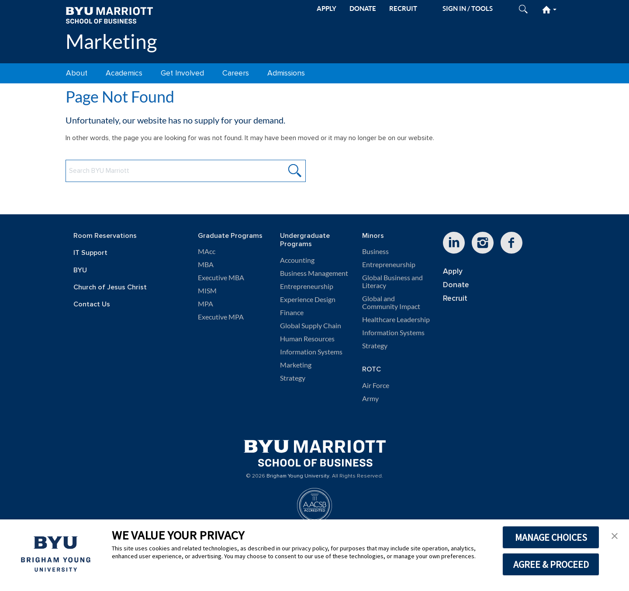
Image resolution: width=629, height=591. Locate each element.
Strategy (292, 378)
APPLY (326, 8)
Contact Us (91, 304)
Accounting (297, 260)
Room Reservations (105, 236)
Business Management (314, 273)
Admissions (286, 73)
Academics (124, 73)
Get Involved (182, 73)
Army (370, 398)
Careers (235, 73)
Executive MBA (221, 278)
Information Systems (311, 352)
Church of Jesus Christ (110, 287)
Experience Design (307, 299)
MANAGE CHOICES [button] (551, 537)
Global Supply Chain (310, 326)
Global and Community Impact (391, 302)
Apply (453, 271)
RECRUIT (403, 8)
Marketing (111, 41)
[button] (614, 535)
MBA (206, 264)
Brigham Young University (297, 476)
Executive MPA (221, 317)
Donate (456, 284)
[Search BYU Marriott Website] (186, 171)
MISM (207, 291)
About (76, 73)
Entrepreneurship (306, 286)
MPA (205, 304)
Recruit (455, 298)
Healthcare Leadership (396, 319)
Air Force (375, 385)
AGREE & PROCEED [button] (551, 564)
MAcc (206, 251)
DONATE (362, 8)
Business (375, 251)
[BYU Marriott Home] (109, 14)
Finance (292, 312)
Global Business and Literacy (392, 281)
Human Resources (307, 339)
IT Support (90, 253)
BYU (80, 270)
